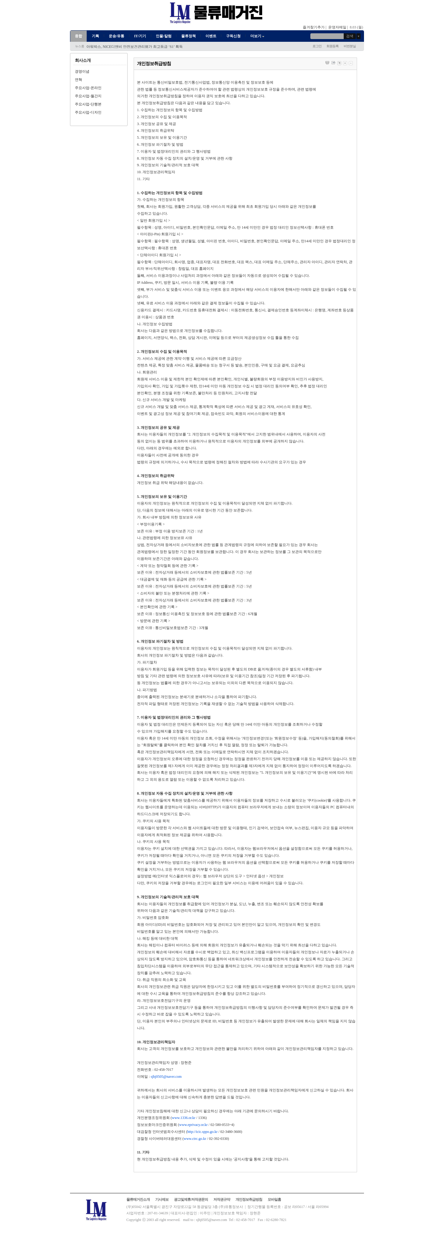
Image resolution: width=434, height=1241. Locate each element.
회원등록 (332, 46)
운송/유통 (116, 36)
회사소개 (83, 60)
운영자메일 (337, 27)
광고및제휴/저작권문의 (191, 1199)
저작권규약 (221, 1199)
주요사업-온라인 (88, 88)
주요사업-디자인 (88, 112)
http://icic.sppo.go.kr (202, 1132)
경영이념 (82, 71)
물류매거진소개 (138, 1199)
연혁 (78, 80)
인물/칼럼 (163, 36)
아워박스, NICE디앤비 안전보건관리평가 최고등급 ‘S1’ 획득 (134, 47)
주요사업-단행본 (88, 104)
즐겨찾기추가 (314, 27)
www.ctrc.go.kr (195, 1139)
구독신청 (233, 36)
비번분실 (350, 46)
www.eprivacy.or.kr (193, 1125)
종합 (78, 36)
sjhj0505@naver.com (166, 1076)
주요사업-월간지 (88, 96)
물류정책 (188, 36)
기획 (95, 36)
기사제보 (162, 1199)
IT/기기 (140, 36)
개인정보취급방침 (248, 1199)
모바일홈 (274, 1199)
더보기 (257, 36)
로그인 (317, 46)
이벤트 (210, 36)
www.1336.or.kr (183, 1118)
